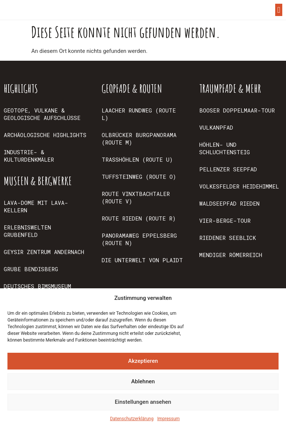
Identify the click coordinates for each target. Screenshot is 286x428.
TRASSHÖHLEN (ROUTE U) (137, 159)
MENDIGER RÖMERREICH (230, 255)
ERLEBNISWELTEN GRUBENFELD (27, 230)
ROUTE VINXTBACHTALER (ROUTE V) (136, 197)
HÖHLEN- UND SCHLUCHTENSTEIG (224, 148)
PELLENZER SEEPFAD (228, 169)
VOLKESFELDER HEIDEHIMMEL (239, 186)
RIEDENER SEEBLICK (227, 237)
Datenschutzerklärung (131, 418)
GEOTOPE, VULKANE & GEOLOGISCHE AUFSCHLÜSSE (42, 114)
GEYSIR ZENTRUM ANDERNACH (44, 252)
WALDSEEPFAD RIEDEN (229, 203)
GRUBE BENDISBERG (31, 269)
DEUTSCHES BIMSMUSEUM (37, 286)
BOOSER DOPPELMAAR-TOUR (237, 110)
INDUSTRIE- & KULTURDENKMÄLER (29, 155)
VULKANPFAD (216, 127)
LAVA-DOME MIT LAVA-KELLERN (36, 206)
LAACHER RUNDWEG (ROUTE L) (139, 114)
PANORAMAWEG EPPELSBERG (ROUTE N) (139, 239)
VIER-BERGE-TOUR (225, 220)
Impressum (168, 418)
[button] (278, 10)
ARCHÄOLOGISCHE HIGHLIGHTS (45, 135)
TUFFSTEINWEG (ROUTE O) (139, 176)
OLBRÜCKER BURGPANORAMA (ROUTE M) (139, 138)
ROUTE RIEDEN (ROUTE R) (139, 218)
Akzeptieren (143, 361)
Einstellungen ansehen (143, 402)
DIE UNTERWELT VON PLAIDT (142, 260)
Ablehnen (143, 381)
